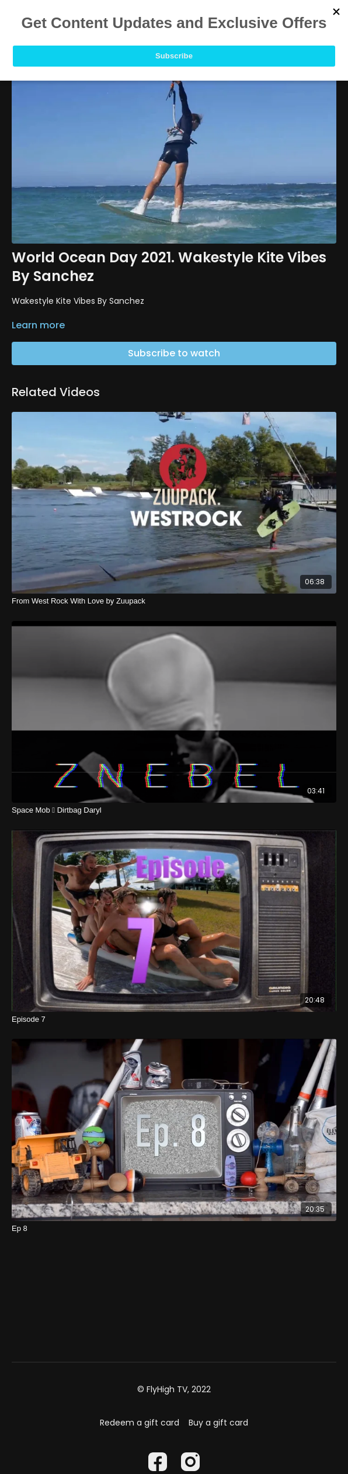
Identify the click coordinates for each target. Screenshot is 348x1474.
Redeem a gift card (139, 1422)
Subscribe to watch (174, 353)
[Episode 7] (174, 1019)
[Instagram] (190, 1461)
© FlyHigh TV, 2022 (174, 1389)
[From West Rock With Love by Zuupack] (174, 601)
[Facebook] (157, 1461)
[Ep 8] (174, 1228)
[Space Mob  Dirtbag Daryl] (174, 810)
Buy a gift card (218, 1422)
